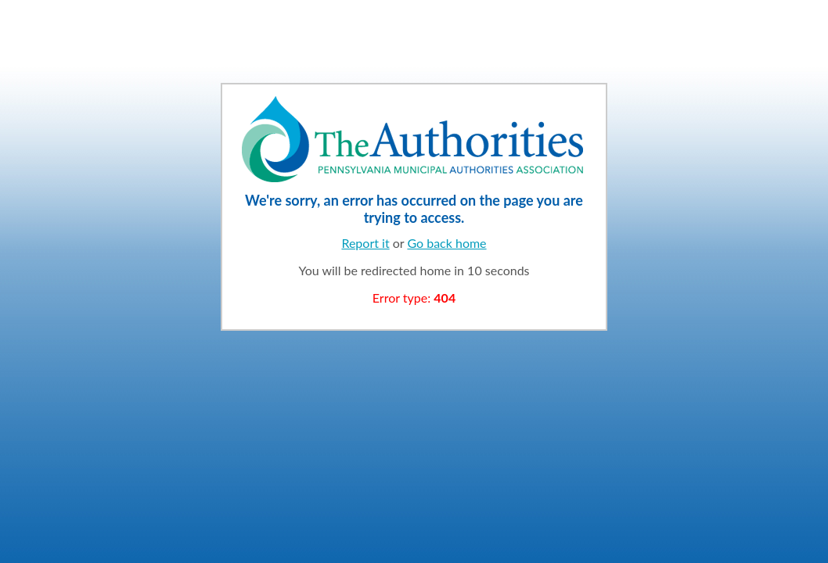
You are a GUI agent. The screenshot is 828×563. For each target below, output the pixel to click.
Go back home (446, 242)
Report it (365, 242)
